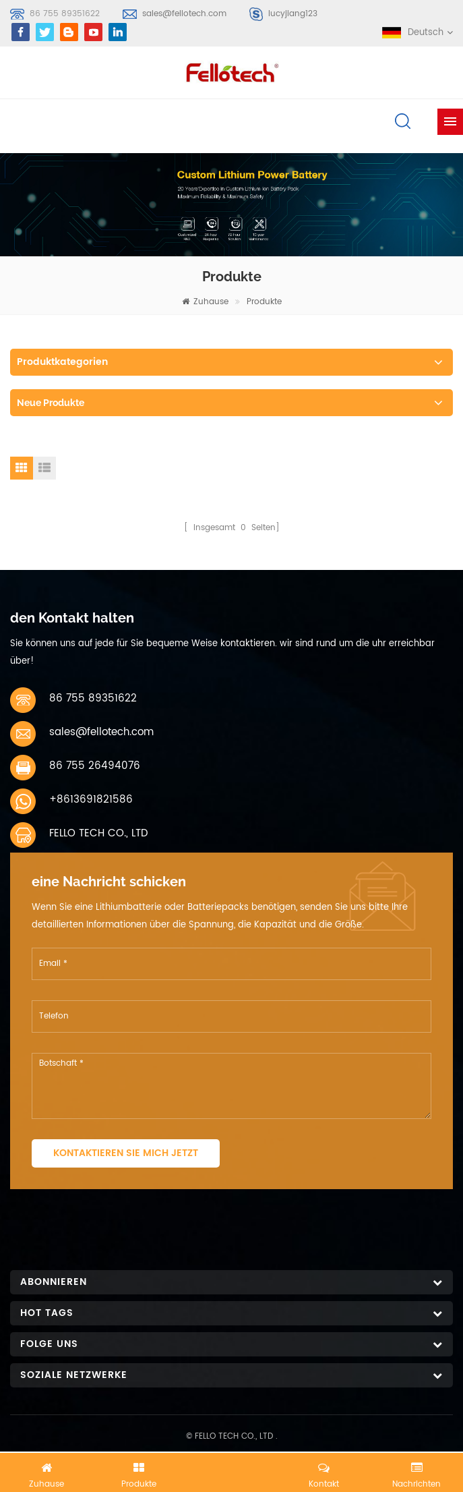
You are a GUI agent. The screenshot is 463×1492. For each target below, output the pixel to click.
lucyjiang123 (292, 13)
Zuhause (205, 301)
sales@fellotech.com (184, 13)
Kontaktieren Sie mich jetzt (125, 1153)
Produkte (264, 301)
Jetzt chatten (231, 1469)
